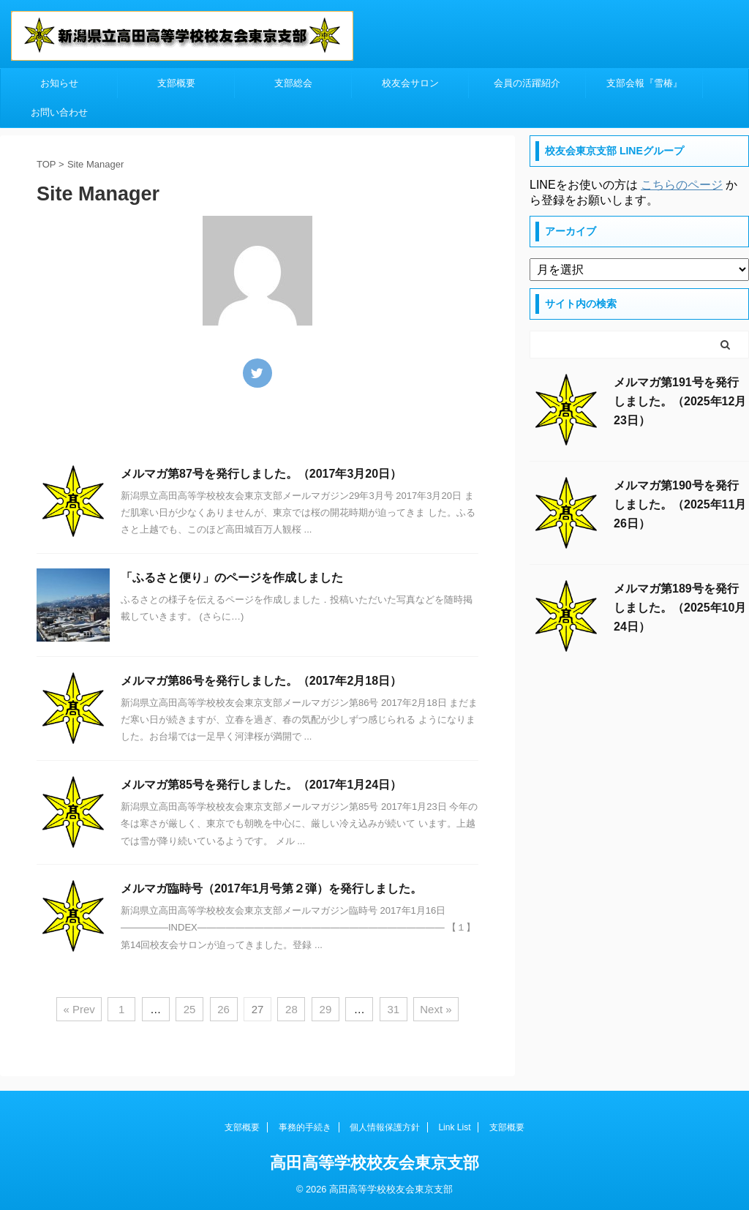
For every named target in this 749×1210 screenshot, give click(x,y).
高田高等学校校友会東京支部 (374, 1163)
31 (393, 1009)
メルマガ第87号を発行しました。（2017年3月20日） (261, 473)
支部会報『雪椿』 (644, 83)
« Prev (78, 1009)
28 (291, 1009)
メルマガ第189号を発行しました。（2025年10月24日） (680, 607)
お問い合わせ (59, 112)
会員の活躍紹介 (527, 83)
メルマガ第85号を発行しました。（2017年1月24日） (261, 784)
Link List (454, 1127)
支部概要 (176, 83)
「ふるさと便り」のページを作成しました (232, 577)
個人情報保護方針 (385, 1127)
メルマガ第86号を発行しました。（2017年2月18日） (261, 680)
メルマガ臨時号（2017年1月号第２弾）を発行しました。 (272, 888)
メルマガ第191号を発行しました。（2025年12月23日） (680, 401)
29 (326, 1009)
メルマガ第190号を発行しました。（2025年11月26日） (680, 504)
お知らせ (59, 83)
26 (223, 1009)
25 (190, 1009)
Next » (435, 1009)
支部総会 (293, 83)
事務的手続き (305, 1127)
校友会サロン (410, 83)
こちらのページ (682, 185)
